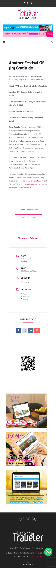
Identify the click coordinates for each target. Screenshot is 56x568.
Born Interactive (35, 556)
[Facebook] (24, 3)
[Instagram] (27, 3)
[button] (48, 552)
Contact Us (14, 548)
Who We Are (25, 548)
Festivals (25, 296)
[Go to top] (28, 564)
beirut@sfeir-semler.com (34, 184)
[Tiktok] (31, 3)
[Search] (52, 42)
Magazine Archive (39, 548)
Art (23, 294)
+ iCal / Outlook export (29, 217)
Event (24, 299)
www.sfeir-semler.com (34, 181)
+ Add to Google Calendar (29, 210)
